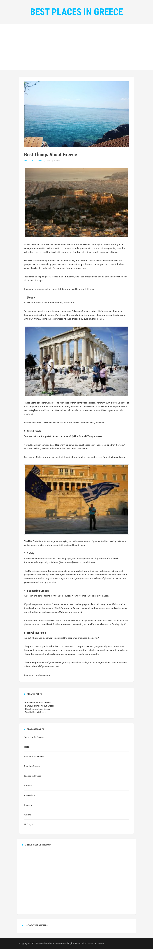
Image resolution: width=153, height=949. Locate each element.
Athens (27, 814)
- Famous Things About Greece (39, 705)
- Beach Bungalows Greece (37, 709)
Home (101, 943)
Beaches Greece (32, 766)
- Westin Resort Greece (35, 712)
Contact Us (90, 943)
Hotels (27, 746)
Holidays (28, 824)
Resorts (28, 805)
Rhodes (28, 785)
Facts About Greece (34, 161)
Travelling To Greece (34, 737)
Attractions (29, 795)
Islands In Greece (32, 776)
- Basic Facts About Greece (37, 702)
